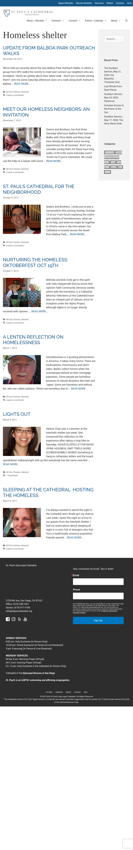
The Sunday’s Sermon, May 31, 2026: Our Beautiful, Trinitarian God (112, 75)
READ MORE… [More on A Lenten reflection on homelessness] (79, 388)
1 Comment (12, 475)
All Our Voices (13, 92)
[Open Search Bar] (126, 21)
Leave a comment (15, 95)
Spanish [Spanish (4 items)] (107, 172)
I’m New (49, 692)
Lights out (16, 414)
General (25, 92)
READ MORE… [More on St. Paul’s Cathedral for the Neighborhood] (78, 234)
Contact (120, 3)
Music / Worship (38, 21)
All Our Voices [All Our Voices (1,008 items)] (109, 152)
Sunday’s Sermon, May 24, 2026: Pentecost (113, 97)
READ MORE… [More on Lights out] (11, 464)
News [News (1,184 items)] (120, 167)
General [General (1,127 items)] (113, 167)
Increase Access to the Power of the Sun (114, 109)
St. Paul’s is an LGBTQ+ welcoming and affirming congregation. (38, 680)
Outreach (58, 21)
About (117, 21)
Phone (76, 590)
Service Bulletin (84, 3)
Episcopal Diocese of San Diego (39, 673)
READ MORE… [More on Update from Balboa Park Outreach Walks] (22, 83)
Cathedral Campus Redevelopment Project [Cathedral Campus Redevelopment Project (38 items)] (113, 157)
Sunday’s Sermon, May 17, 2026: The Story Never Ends (113, 120)
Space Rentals (65, 3)
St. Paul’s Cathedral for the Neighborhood (38, 189)
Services (99, 3)
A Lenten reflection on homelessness (33, 339)
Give (129, 3)
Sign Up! (98, 620)
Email (76, 575)
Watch (109, 3)
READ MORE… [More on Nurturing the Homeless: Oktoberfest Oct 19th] (39, 311)
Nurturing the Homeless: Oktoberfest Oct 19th (35, 262)
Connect (76, 21)
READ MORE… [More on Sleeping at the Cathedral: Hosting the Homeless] (75, 537)
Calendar (59, 692)
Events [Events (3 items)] (113, 162)
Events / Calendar (97, 21)
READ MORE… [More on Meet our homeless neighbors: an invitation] (54, 160)
